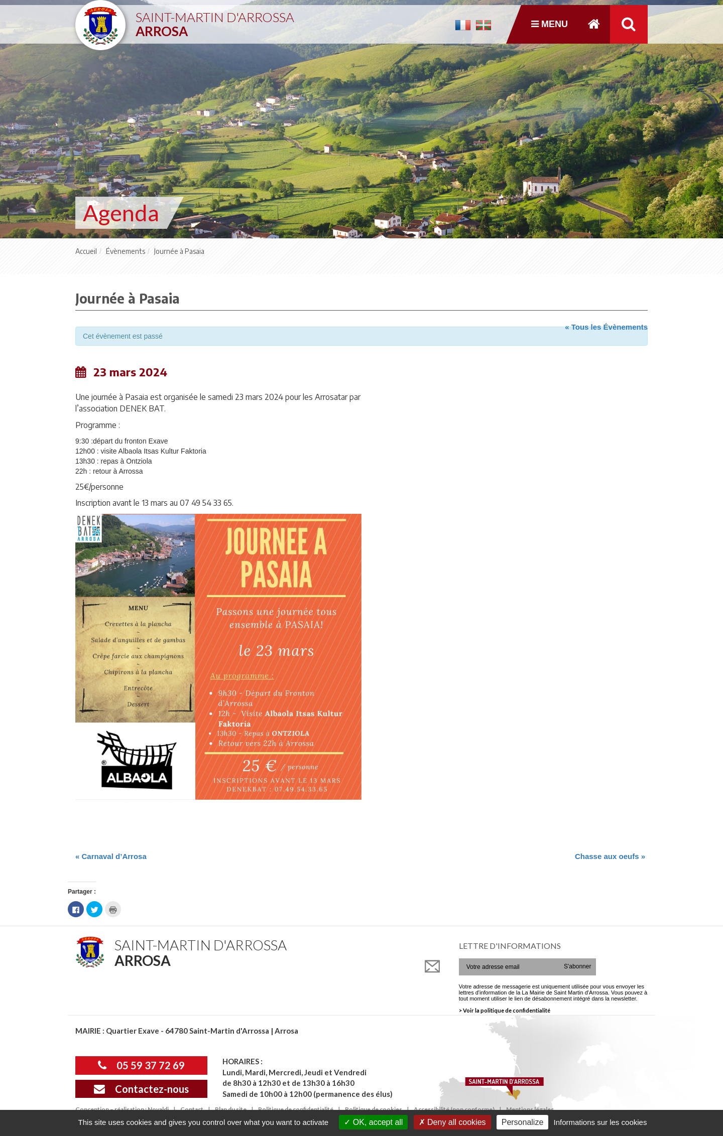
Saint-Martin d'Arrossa (215, 20)
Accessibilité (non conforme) (454, 1109)
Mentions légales (530, 1109)
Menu (549, 24)
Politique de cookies (373, 1109)
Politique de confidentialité (295, 1109)
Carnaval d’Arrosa (111, 856)
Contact (191, 1109)
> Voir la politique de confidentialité (504, 1010)
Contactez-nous (141, 1089)
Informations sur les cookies (600, 1122)
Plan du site (231, 1109)
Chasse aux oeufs (610, 856)
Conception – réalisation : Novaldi (122, 1109)
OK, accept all (373, 1122)
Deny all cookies (452, 1122)
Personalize (523, 1122)
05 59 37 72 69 (141, 1065)
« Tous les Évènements (606, 327)
